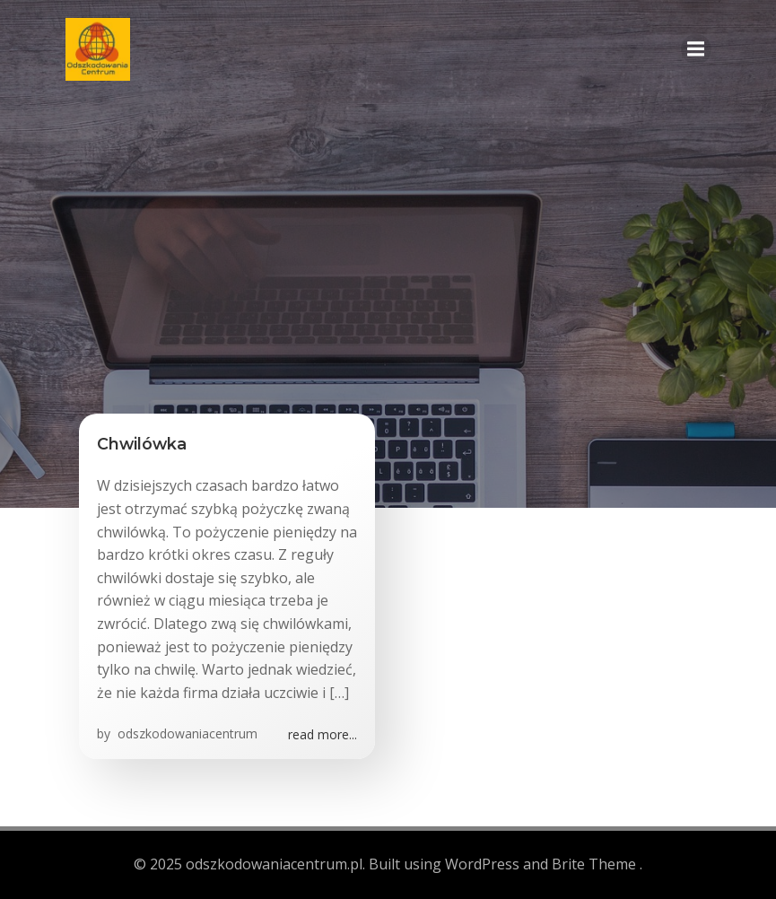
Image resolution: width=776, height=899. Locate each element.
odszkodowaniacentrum (185, 733)
